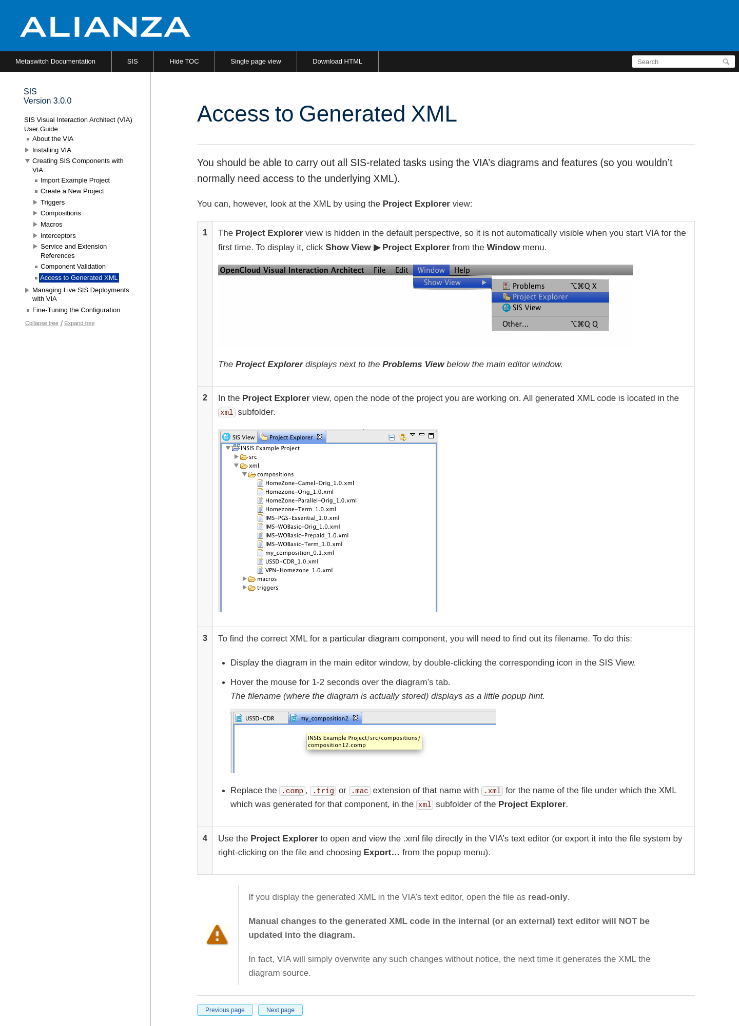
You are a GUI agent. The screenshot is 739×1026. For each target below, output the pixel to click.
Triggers (53, 202)
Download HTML (337, 61)
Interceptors (58, 235)
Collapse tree (42, 323)
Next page (280, 1010)
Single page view (255, 61)
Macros (52, 224)
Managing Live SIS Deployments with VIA (80, 294)
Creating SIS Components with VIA (78, 165)
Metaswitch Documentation (55, 61)
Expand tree (79, 323)
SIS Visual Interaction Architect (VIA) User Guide (78, 124)
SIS (132, 61)
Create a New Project (72, 191)
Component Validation (73, 266)
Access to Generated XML (79, 277)
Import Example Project (75, 180)
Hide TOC (184, 61)
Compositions (61, 213)
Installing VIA (51, 150)
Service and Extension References (74, 251)
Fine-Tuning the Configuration (76, 310)
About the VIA (52, 139)
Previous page (225, 1010)
